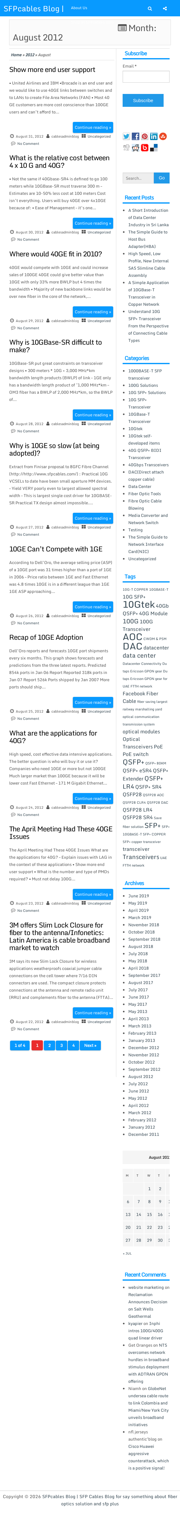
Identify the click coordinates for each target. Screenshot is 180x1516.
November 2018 (143, 924)
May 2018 (137, 960)
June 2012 (138, 1090)
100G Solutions (143, 385)
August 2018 (140, 946)
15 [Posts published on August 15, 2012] (149, 1214)
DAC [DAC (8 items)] (132, 646)
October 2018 (141, 931)
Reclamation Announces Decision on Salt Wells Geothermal (147, 1305)
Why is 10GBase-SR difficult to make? (55, 346)
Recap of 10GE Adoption (46, 637)
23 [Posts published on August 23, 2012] (160, 1227)
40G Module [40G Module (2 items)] (153, 613)
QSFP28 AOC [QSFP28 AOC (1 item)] (153, 795)
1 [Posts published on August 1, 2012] (149, 1188)
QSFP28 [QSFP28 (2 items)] (132, 794)
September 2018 (144, 939)
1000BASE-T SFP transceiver (145, 374)
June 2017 (138, 996)
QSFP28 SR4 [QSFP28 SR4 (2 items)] (138, 817)
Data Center (139, 486)
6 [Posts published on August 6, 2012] (128, 1201)
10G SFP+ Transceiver (139, 403)
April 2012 (138, 1105)
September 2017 (144, 975)
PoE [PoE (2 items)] (158, 746)
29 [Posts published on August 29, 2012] (149, 1240)
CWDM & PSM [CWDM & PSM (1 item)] (154, 639)
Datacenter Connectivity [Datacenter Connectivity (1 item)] (142, 663)
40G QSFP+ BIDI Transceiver (144, 454)
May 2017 (137, 1004)
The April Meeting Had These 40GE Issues (60, 832)
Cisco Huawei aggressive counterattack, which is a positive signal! (148, 1457)
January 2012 (141, 1127)
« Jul (127, 1253)
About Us (79, 8)
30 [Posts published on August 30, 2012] (160, 1240)
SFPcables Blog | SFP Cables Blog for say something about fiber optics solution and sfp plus (109, 1500)
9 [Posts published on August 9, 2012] (160, 1201)
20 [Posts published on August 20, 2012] (128, 1227)
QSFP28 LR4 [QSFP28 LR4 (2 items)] (138, 810)
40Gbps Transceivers (148, 464)
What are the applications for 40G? (53, 736)
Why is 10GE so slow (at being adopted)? (54, 449)
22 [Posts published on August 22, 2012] (149, 1227)
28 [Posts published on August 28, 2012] (138, 1240)
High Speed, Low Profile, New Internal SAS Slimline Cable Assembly (148, 264)
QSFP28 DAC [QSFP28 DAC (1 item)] (157, 802)
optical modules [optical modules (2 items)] (141, 731)
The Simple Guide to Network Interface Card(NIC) (147, 544)
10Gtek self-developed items (144, 439)
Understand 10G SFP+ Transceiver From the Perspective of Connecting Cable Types (148, 326)
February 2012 (142, 1119)
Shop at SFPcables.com (92, 22)
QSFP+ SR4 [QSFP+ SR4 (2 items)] (148, 787)
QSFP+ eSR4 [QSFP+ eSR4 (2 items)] (137, 770)
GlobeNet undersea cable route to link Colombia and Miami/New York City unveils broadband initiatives (148, 1406)
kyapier (135, 1323)
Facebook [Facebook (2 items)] (134, 693)
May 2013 (137, 1011)
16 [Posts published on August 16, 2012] (160, 1214)
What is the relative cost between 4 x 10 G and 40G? (59, 161)
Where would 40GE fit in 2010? (55, 253)
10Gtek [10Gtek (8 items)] (139, 604)
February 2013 (142, 1033)
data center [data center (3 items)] (139, 655)
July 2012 (138, 1083)
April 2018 (138, 968)
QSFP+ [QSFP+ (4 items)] (133, 761)
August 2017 (140, 982)
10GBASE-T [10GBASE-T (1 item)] (158, 589)
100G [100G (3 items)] (131, 621)
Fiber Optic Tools (144, 493)
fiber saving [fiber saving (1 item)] (146, 701)
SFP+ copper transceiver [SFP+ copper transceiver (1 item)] (142, 842)
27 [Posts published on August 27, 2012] (128, 1240)
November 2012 (143, 1054)
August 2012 (140, 1076)
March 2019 (139, 917)
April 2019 (138, 910)
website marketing (146, 1287)
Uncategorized (99, 136)
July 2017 (138, 989)
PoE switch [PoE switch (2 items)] (135, 754)
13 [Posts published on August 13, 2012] (128, 1214)
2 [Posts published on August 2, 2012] (160, 1188)
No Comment (28, 143)
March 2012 (139, 1112)
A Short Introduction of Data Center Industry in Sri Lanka (148, 217)
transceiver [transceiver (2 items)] (136, 849)
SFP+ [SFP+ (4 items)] (152, 825)
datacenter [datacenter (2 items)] (156, 647)
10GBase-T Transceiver (139, 418)
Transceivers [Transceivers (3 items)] (141, 857)
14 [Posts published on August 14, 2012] (138, 1214)
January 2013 (141, 1040)
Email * (130, 66)
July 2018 (138, 953)
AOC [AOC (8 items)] (132, 636)
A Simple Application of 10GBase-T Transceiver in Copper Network (148, 293)
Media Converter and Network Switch (148, 519)
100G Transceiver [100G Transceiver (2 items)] (138, 625)
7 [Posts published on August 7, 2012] (138, 1201)
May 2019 (137, 903)
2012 (29, 55)
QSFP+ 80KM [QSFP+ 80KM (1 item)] (155, 763)
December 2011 (143, 1134)
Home (16, 55)
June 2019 (138, 895)
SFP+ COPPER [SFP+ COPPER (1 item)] (154, 834)
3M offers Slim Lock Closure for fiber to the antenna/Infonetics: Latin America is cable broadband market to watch (59, 936)
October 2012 (141, 1062)
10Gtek (135, 428)
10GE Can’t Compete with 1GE (55, 548)
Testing (135, 529)
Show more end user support (52, 69)
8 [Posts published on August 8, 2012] (149, 1201)
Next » (90, 1045)
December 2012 (143, 1047)
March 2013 (139, 1025)
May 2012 (137, 1098)
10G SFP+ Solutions (147, 392)
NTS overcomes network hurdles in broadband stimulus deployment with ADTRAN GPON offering (148, 1363)
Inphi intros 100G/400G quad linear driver (145, 1330)
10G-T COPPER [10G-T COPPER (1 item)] (135, 589)
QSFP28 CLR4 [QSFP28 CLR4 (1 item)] (134, 802)
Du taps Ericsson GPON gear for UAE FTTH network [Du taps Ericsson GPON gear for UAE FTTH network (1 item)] (145, 678)
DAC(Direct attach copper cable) (146, 475)
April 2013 (138, 1018)
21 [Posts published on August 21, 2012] (138, 1227)
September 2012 (144, 1069)
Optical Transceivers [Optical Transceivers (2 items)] (138, 743)
